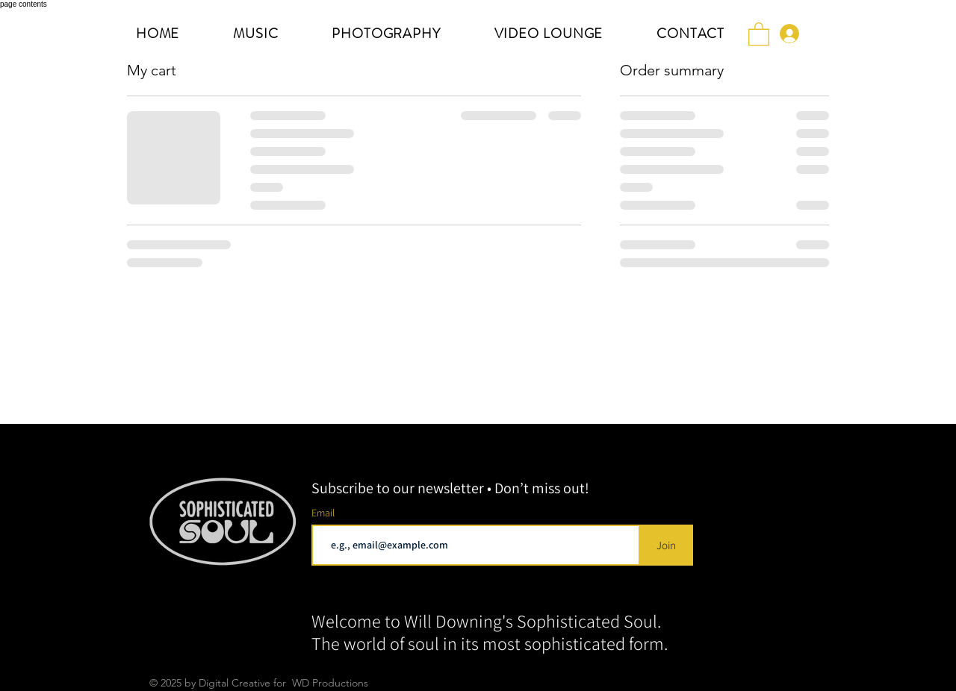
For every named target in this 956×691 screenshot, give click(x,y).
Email (324, 512)
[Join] (666, 545)
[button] (758, 33)
